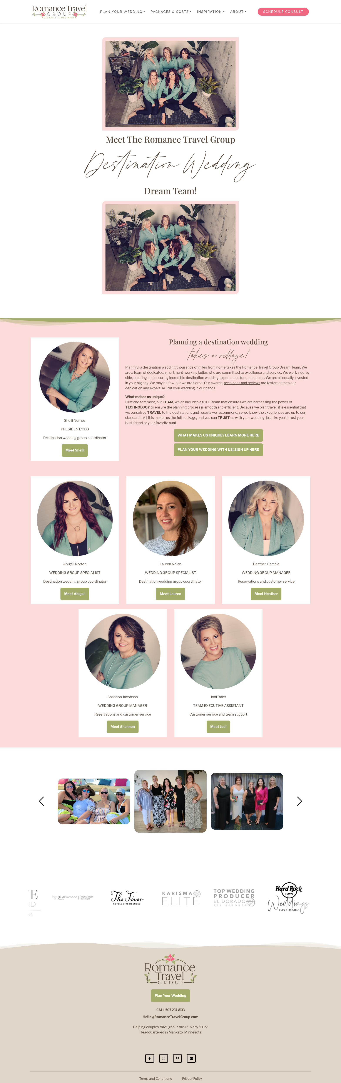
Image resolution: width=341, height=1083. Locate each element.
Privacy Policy (192, 1078)
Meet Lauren (170, 594)
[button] (41, 801)
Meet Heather (266, 594)
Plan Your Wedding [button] (121, 12)
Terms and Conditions (155, 1078)
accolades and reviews (242, 383)
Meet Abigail (74, 594)
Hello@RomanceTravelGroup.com (170, 1017)
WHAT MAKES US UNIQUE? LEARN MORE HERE (218, 435)
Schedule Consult (283, 12)
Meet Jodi (218, 727)
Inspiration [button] (209, 12)
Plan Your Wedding (170, 996)
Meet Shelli (74, 450)
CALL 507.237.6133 (170, 1010)
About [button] (237, 12)
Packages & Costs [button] (170, 12)
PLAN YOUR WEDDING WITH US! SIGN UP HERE (218, 450)
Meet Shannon (122, 727)
